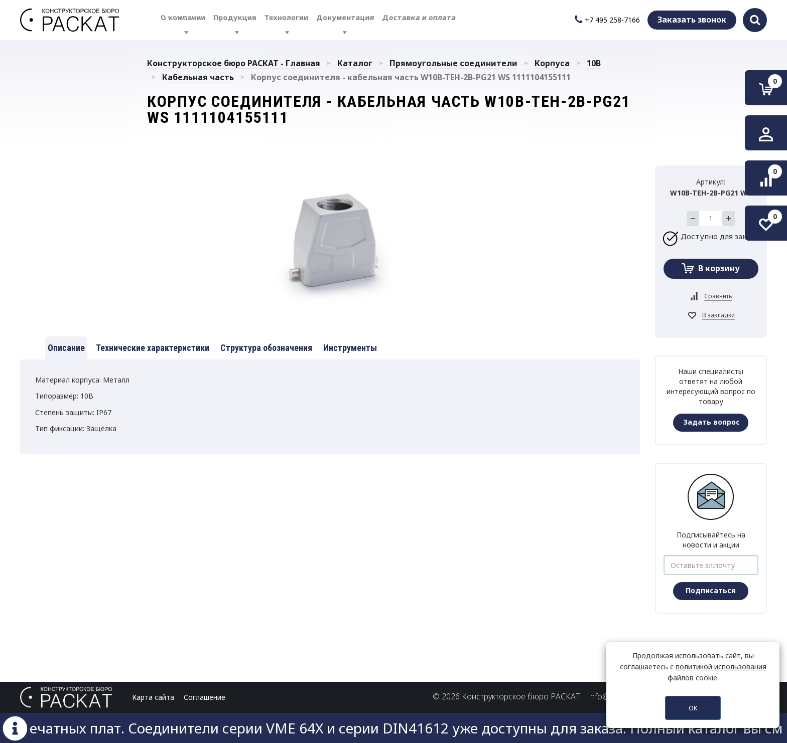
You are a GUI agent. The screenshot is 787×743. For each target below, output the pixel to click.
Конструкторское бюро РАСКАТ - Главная (233, 63)
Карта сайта (153, 697)
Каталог (354, 63)
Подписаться (711, 590)
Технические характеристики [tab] (152, 347)
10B (594, 63)
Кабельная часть (198, 77)
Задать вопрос (711, 422)
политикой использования (721, 666)
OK (693, 707)
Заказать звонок (692, 19)
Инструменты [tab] (350, 347)
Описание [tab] (66, 347)
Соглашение (204, 697)
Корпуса (552, 63)
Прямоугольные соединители (453, 63)
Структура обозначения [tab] (266, 347)
